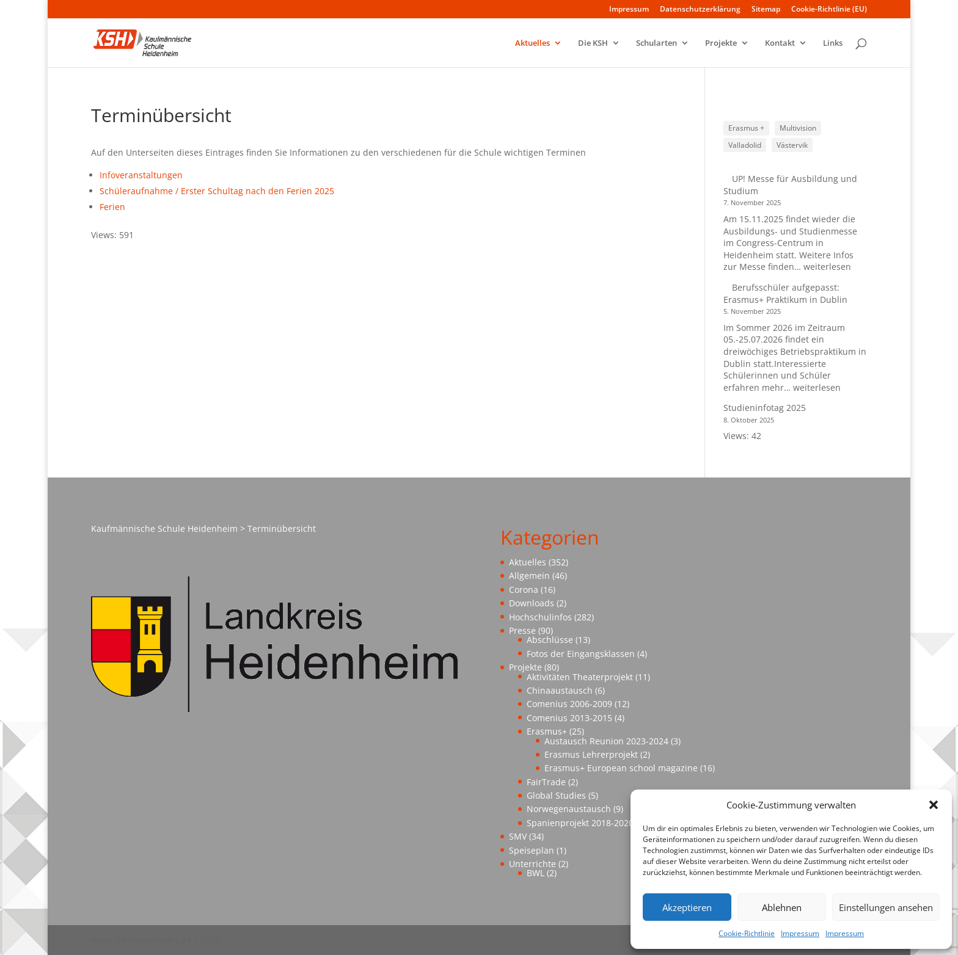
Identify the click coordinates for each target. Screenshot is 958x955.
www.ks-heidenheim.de (141, 940)
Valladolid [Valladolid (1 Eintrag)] (744, 145)
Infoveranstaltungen (141, 175)
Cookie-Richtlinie (746, 933)
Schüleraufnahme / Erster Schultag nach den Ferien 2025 (217, 191)
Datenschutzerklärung (700, 9)
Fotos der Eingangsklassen (581, 653)
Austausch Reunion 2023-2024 (606, 741)
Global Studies (556, 795)
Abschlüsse (550, 639)
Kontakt (780, 43)
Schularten (656, 43)
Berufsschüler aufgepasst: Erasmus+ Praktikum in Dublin (786, 293)
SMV (518, 836)
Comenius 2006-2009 (569, 704)
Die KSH (593, 43)
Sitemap (765, 9)
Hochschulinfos (540, 617)
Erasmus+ (547, 731)
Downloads (531, 603)
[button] (933, 805)
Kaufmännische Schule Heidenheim (164, 528)
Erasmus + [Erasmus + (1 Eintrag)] (746, 128)
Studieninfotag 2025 (764, 407)
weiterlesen (827, 266)
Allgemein (529, 575)
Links (833, 43)
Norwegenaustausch (569, 809)
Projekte (721, 43)
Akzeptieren (687, 907)
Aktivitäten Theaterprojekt (580, 677)
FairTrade (546, 782)
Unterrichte (532, 864)
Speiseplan (531, 850)
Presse (522, 630)
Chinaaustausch (560, 690)
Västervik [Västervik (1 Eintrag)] (792, 145)
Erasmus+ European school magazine (621, 768)
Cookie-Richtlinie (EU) (829, 9)
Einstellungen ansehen (886, 907)
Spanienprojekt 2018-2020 (580, 823)
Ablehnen (782, 907)
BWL (535, 873)
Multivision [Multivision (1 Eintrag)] (798, 128)
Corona (523, 589)
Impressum (800, 933)
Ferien (112, 206)
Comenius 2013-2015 (569, 718)
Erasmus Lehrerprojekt (591, 754)
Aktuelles (532, 43)
